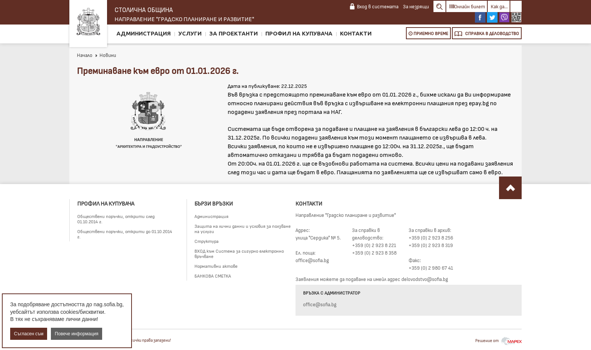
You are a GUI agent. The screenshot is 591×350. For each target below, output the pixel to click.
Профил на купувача (298, 33)
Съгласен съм (28, 333)
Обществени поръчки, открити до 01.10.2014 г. (124, 234)
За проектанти (233, 33)
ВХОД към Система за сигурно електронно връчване (239, 253)
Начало (84, 55)
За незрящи (416, 6)
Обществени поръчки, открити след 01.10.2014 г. (116, 218)
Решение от (498, 340)
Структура (206, 241)
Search (439, 6)
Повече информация (76, 333)
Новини (105, 55)
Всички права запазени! (149, 340)
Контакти (356, 33)
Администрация (143, 33)
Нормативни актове (215, 266)
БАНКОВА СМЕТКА (212, 275)
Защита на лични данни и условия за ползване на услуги (242, 228)
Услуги (190, 33)
